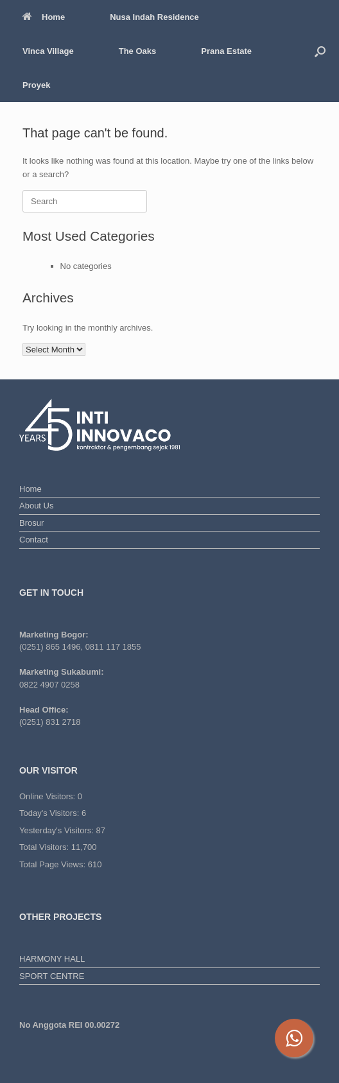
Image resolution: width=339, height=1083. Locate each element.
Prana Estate (226, 51)
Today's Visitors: (50, 813)
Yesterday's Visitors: (57, 830)
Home (43, 17)
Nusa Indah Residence (154, 17)
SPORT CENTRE (51, 976)
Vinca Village (48, 51)
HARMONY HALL (52, 959)
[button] (320, 51)
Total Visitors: (45, 847)
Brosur (31, 523)
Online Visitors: (48, 796)
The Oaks (138, 51)
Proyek (36, 85)
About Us (36, 505)
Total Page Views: (53, 864)
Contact (33, 539)
